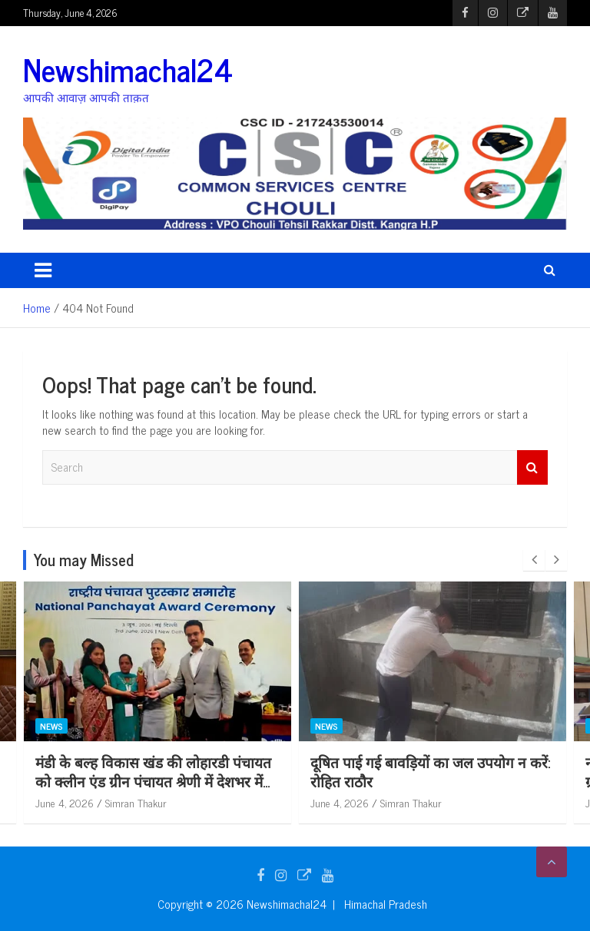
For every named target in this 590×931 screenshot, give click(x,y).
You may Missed (84, 559)
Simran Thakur (136, 802)
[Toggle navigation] (43, 270)
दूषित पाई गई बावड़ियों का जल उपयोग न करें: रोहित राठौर (430, 771)
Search (532, 467)
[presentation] (534, 560)
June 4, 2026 (64, 802)
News (51, 726)
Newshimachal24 (128, 69)
